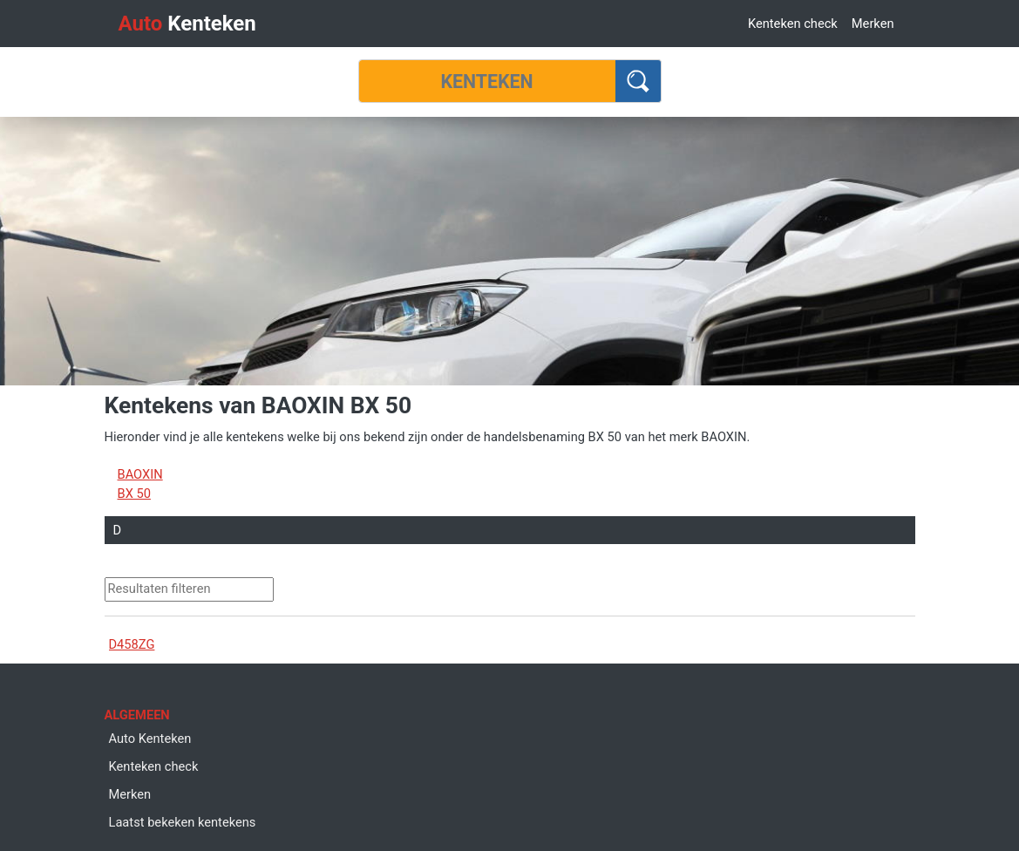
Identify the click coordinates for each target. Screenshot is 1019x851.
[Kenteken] (487, 81)
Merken (873, 23)
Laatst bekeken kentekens (182, 822)
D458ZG (132, 644)
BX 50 (134, 493)
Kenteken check (793, 23)
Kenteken (187, 23)
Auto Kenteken (150, 738)
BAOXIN (140, 474)
